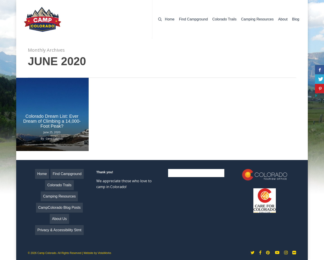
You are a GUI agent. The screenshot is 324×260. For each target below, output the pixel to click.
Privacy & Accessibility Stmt (59, 230)
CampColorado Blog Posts (59, 207)
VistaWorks (104, 253)
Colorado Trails (59, 185)
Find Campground (67, 174)
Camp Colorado (54, 138)
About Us (59, 219)
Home (42, 174)
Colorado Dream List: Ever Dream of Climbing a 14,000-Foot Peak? (52, 121)
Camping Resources (59, 196)
